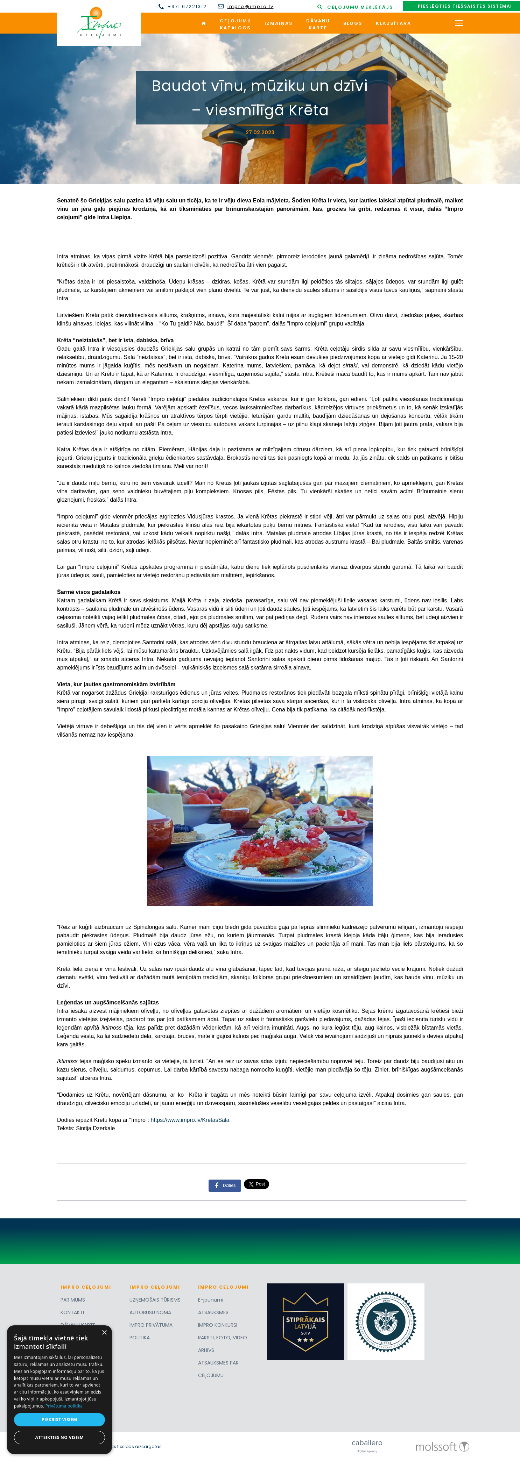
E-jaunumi (210, 1299)
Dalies (223, 1186)
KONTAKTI (72, 1312)
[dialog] (59, 1389)
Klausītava (393, 23)
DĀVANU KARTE (78, 1325)
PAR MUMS (73, 1299)
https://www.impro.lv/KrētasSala (189, 1120)
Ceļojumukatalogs (235, 24)
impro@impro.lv (250, 6)
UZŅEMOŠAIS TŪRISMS (155, 1299)
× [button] (104, 1332)
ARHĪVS (206, 1350)
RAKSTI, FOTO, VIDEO (222, 1337)
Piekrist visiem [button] (59, 1420)
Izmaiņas (279, 23)
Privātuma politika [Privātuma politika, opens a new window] (64, 1406)
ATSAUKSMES (213, 1312)
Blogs (353, 23)
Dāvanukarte (318, 24)
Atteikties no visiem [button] (59, 1437)
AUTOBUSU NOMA (150, 1312)
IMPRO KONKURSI (217, 1325)
